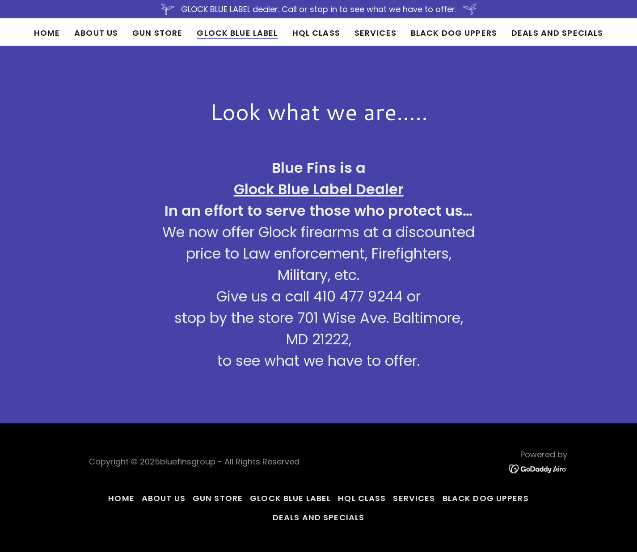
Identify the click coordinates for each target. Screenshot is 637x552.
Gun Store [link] (157, 32)
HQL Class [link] (316, 32)
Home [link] (47, 32)
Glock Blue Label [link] (237, 33)
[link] (538, 468)
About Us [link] (96, 32)
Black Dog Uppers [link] (454, 32)
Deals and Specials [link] (557, 32)
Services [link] (375, 32)
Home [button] (121, 498)
